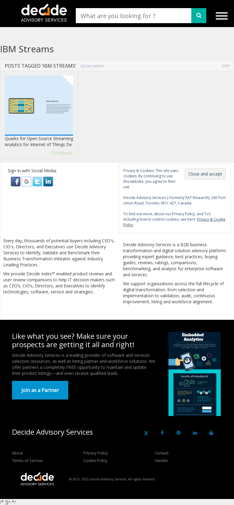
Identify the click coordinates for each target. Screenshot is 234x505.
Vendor (161, 460)
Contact (161, 453)
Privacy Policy (95, 453)
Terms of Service (27, 460)
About (17, 453)
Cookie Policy (95, 460)
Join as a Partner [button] (40, 390)
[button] (16, 181)
